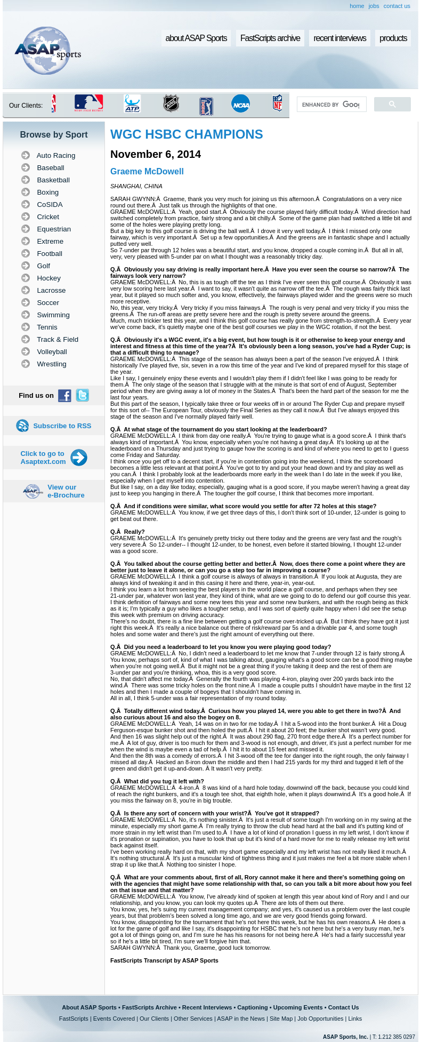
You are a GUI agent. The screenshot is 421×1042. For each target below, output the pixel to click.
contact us (397, 6)
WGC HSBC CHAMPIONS (186, 134)
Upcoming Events (298, 1007)
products (393, 38)
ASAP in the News (241, 1018)
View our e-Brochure (65, 491)
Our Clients (154, 1018)
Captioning (252, 1007)
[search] (330, 104)
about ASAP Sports (196, 38)
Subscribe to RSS (62, 426)
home (357, 6)
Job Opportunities (320, 1018)
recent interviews (339, 38)
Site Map (281, 1018)
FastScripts (73, 1018)
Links (355, 1018)
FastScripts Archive (149, 1007)
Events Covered (114, 1018)
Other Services (193, 1018)
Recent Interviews (207, 1007)
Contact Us (343, 1007)
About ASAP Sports (89, 1007)
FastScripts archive (270, 38)
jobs (374, 6)
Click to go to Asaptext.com (43, 458)
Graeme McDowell (147, 171)
